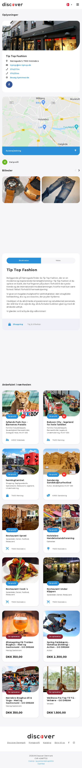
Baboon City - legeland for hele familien (60, 423)
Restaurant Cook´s (17, 589)
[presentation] (75, 170)
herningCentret (15, 480)
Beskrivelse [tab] (24, 261)
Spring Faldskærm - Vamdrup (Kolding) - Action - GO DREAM (58, 645)
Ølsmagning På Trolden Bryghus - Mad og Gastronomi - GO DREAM (20, 645)
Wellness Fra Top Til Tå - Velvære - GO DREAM (61, 699)
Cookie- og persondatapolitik (41, 761)
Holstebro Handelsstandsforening (60, 537)
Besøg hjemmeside (19, 77)
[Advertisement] (41, 228)
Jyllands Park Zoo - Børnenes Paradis (16, 423)
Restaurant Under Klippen (57, 590)
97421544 (14, 73)
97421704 (14, 69)
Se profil (12, 416)
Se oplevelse (14, 636)
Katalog (47, 743)
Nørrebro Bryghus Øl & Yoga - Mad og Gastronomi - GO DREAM (20, 700)
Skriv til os (60, 743)
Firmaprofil (34, 743)
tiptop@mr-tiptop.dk (20, 65)
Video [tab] (58, 261)
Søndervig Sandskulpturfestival (59, 481)
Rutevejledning (41, 150)
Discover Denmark (16, 743)
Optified (41, 764)
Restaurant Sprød (16, 535)
